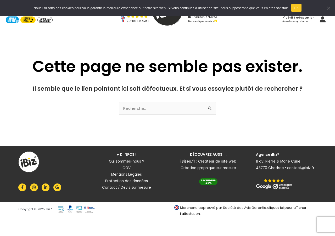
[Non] (328, 8)
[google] (58, 187)
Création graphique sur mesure (208, 167)
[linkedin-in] (47, 187)
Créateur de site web (217, 161)
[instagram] (35, 187)
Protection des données (126, 181)
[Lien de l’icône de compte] (323, 19)
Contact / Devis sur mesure (126, 187)
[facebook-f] (23, 187)
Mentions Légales (126, 174)
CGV (126, 167)
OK (296, 8)
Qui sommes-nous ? (126, 161)
